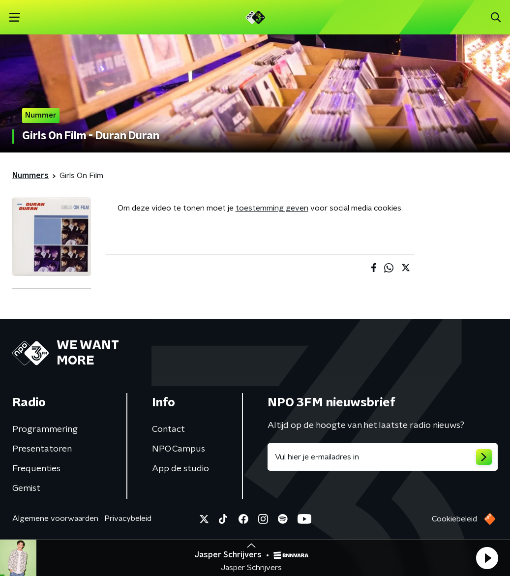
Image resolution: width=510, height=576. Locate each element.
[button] (487, 558)
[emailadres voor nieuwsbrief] (383, 457)
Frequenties (36, 468)
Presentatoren (42, 449)
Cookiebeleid (454, 519)
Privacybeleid (127, 518)
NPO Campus (178, 449)
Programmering (45, 429)
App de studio (180, 468)
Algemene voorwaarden (55, 518)
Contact (168, 429)
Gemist (26, 488)
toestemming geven (272, 208)
